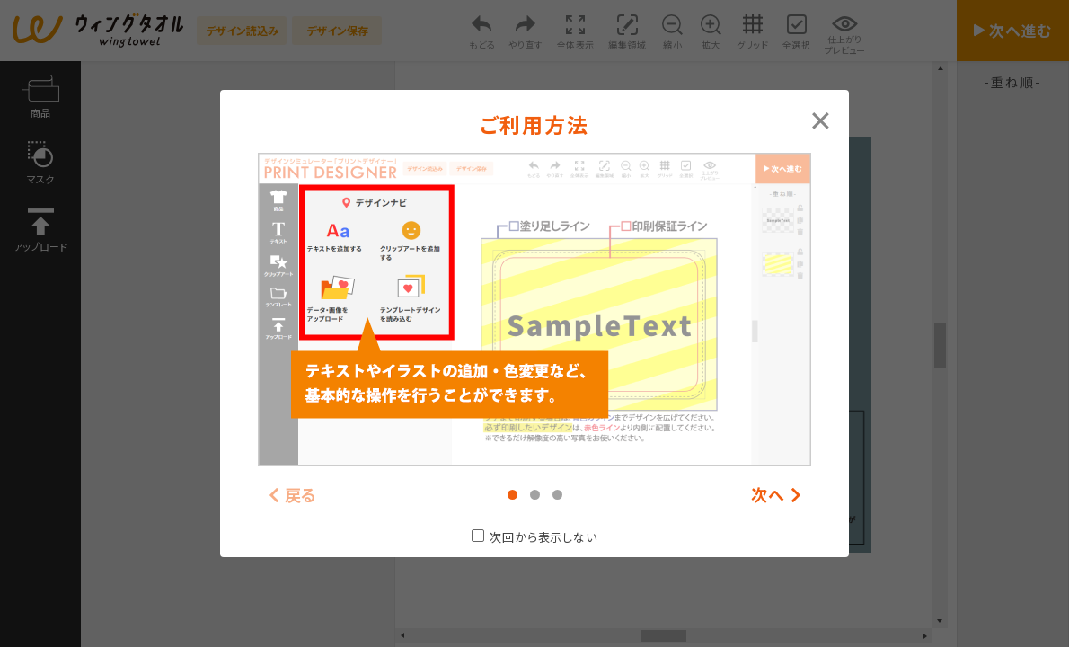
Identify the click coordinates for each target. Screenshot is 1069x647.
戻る (301, 494)
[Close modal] (820, 118)
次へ (768, 494)
